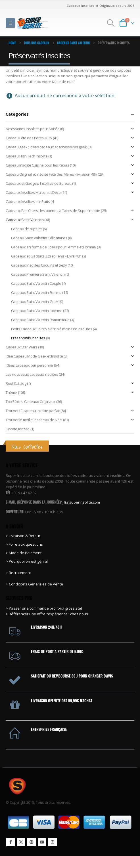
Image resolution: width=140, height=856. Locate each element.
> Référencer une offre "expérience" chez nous (47, 613)
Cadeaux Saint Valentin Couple (36, 283)
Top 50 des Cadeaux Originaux (30, 401)
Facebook (10, 842)
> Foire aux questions (24, 544)
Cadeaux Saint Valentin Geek (34, 301)
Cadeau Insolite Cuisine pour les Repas (37, 165)
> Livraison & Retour (23, 535)
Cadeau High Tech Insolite (26, 156)
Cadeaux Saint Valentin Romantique (40, 319)
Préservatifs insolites (28, 337)
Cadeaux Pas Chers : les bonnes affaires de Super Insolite (53, 210)
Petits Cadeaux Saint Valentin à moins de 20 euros (51, 328)
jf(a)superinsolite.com (81, 502)
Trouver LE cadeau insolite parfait (33, 410)
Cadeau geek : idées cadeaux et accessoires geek (46, 146)
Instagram (52, 842)
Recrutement (20, 572)
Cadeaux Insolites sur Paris (28, 201)
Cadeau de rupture (26, 228)
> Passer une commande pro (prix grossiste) (44, 608)
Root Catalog (16, 383)
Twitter (21, 842)
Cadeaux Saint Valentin (24, 219)
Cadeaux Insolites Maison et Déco (33, 192)
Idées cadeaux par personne (29, 365)
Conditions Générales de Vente (35, 584)
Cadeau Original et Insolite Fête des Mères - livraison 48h (51, 174)
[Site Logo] (32, 23)
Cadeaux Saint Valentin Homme (36, 310)
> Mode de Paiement (23, 552)
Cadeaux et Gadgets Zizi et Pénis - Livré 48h (46, 256)
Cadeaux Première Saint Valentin (38, 274)
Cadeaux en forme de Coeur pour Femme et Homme (53, 247)
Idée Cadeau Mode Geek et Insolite (34, 356)
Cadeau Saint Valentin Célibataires (39, 237)
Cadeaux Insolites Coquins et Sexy (39, 265)
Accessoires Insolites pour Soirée (32, 128)
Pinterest (31, 842)
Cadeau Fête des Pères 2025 (29, 137)
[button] (10, 23)
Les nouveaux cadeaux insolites (32, 374)
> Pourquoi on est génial (27, 561)
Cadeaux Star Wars (21, 347)
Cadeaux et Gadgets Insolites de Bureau (38, 183)
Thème (11, 392)
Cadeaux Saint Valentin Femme (36, 292)
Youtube (42, 842)
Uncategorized (18, 428)
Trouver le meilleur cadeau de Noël (34, 419)
